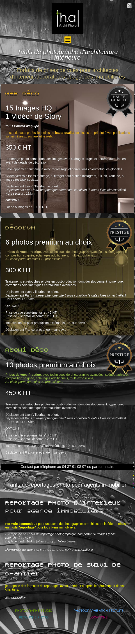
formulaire (106, 467)
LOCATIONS (98, 617)
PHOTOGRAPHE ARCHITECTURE (99, 610)
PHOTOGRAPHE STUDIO (33, 610)
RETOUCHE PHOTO (34, 617)
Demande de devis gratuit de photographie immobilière (49, 549)
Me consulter (15, 598)
